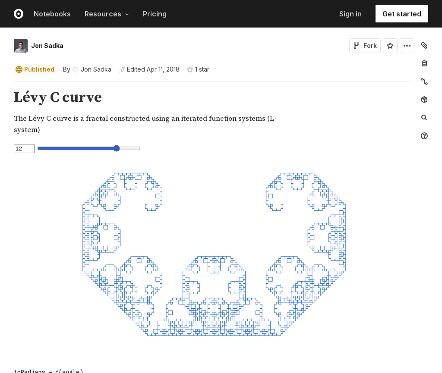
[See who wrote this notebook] (87, 69)
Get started (401, 13)
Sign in (350, 13)
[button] (3, 85)
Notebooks (52, 13)
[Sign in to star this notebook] (390, 45)
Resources (107, 13)
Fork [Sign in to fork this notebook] (365, 45)
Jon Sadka (47, 45)
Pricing (155, 13)
